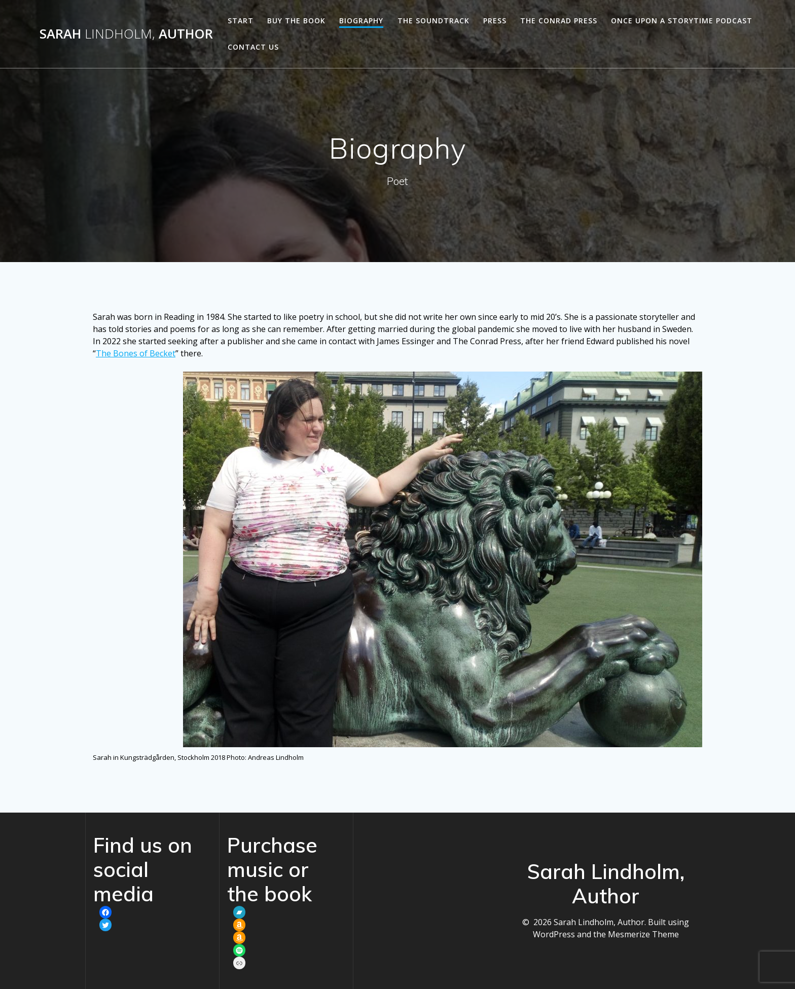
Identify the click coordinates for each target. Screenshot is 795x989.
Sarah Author (126, 34)
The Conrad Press (558, 20)
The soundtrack (433, 20)
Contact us (253, 47)
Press (495, 20)
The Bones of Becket (135, 353)
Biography (361, 20)
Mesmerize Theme (643, 934)
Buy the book (296, 20)
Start (241, 20)
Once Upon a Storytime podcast (681, 20)
